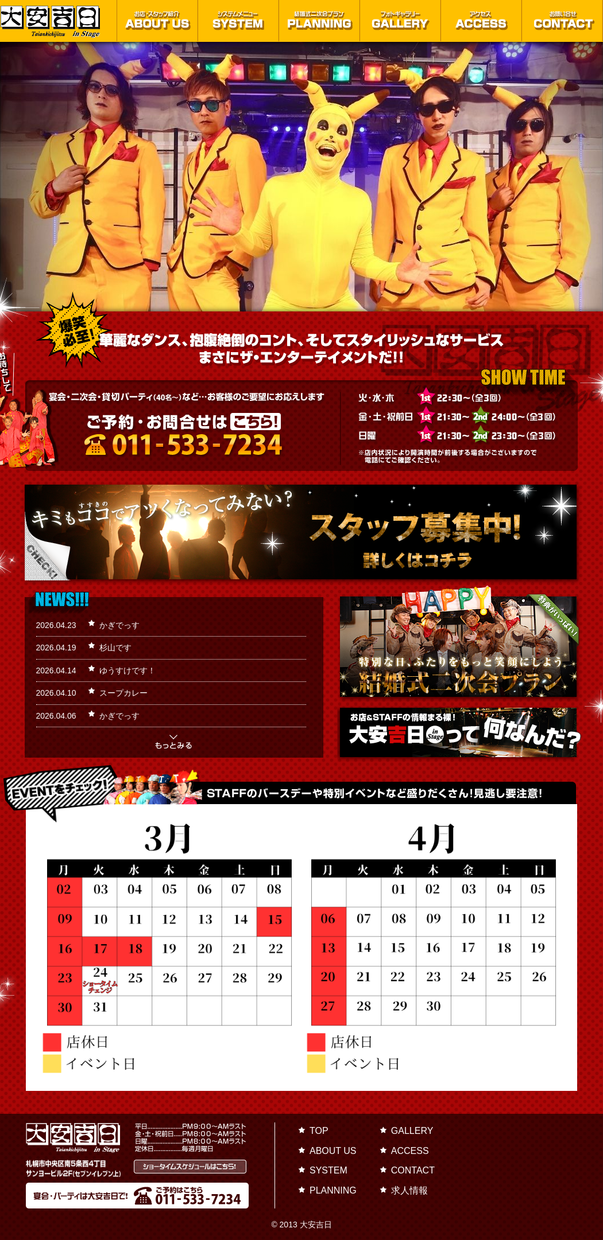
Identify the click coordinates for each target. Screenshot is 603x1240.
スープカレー (123, 692)
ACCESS (410, 1151)
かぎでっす (119, 625)
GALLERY (412, 1131)
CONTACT (413, 1170)
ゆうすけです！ (127, 670)
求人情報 (409, 1190)
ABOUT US (333, 1151)
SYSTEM (328, 1170)
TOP (319, 1131)
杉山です (115, 647)
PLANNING (333, 1190)
